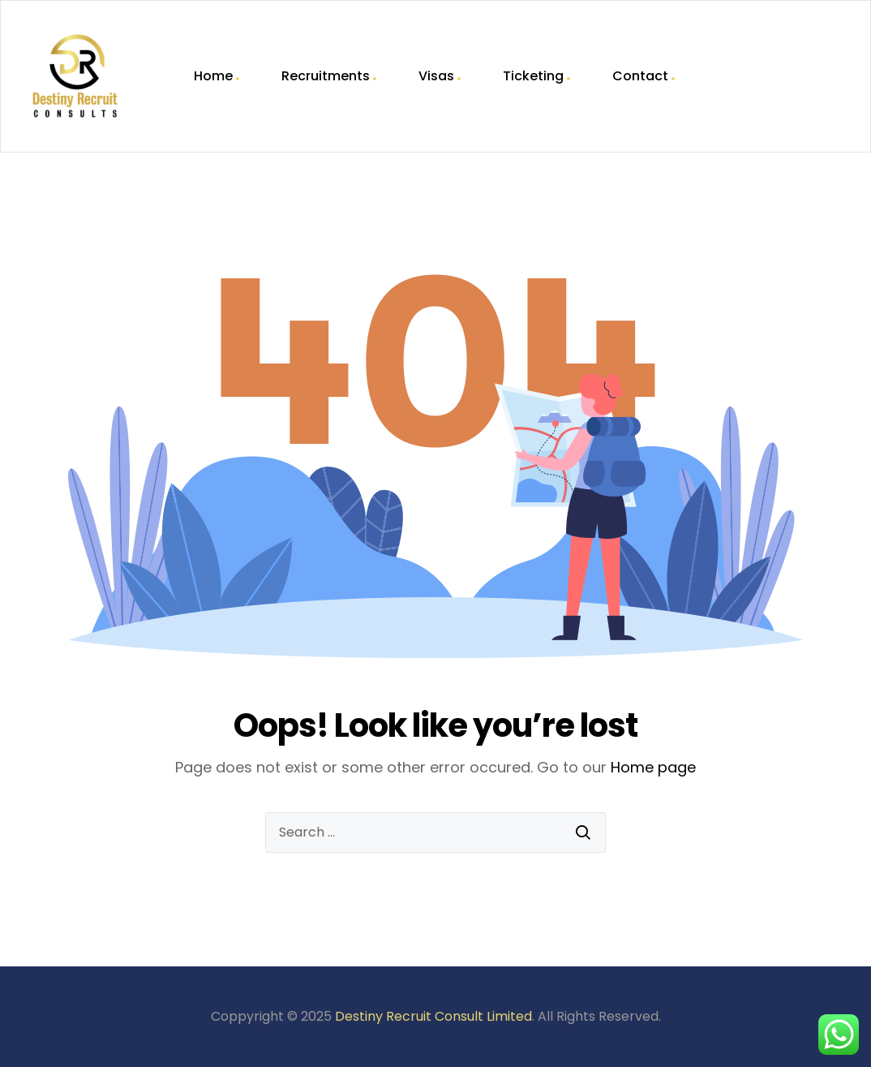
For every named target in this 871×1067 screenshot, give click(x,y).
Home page (653, 767)
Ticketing (533, 76)
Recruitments (325, 76)
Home (213, 76)
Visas (436, 76)
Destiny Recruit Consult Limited (433, 1016)
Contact (640, 76)
